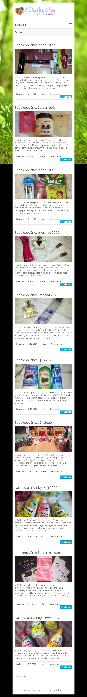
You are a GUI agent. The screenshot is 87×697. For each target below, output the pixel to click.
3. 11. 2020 (32, 409)
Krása (42, 94)
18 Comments (55, 281)
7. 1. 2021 (32, 281)
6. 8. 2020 (32, 664)
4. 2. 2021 (32, 219)
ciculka (21, 94)
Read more (66, 96)
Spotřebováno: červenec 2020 (37, 552)
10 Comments (55, 604)
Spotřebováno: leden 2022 (35, 45)
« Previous (20, 676)
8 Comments (55, 409)
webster (59, 690)
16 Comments (55, 94)
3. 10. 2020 (32, 536)
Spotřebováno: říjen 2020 (34, 360)
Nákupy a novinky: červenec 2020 (40, 617)
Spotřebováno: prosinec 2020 (37, 232)
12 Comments (55, 156)
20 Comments (55, 219)
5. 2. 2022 (32, 94)
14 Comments (56, 344)
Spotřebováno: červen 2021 (36, 107)
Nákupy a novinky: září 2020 (36, 487)
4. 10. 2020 (32, 471)
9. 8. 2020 (32, 604)
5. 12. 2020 (32, 344)
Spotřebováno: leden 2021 (35, 170)
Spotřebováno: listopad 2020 (37, 295)
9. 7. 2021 (32, 156)
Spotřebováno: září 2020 (33, 422)
